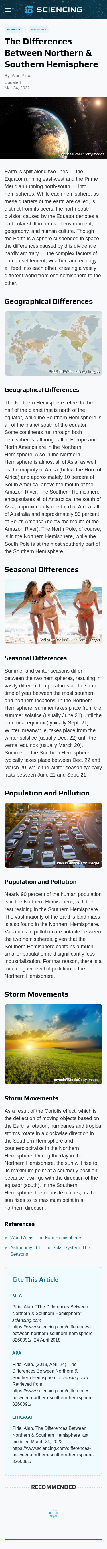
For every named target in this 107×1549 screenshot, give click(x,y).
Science (13, 29)
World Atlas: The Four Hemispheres (46, 1237)
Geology (38, 29)
